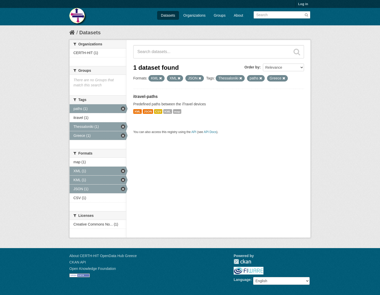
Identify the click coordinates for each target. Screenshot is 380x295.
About (238, 15)
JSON (148, 111)
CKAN (242, 261)
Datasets (168, 15)
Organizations (194, 15)
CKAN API (77, 262)
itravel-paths (145, 96)
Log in (303, 4)
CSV (158, 111)
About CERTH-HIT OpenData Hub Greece (103, 256)
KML (167, 111)
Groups (219, 15)
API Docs (210, 132)
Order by (251, 67)
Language (242, 280)
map (177, 111)
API (193, 132)
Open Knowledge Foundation (92, 269)
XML (137, 111)
